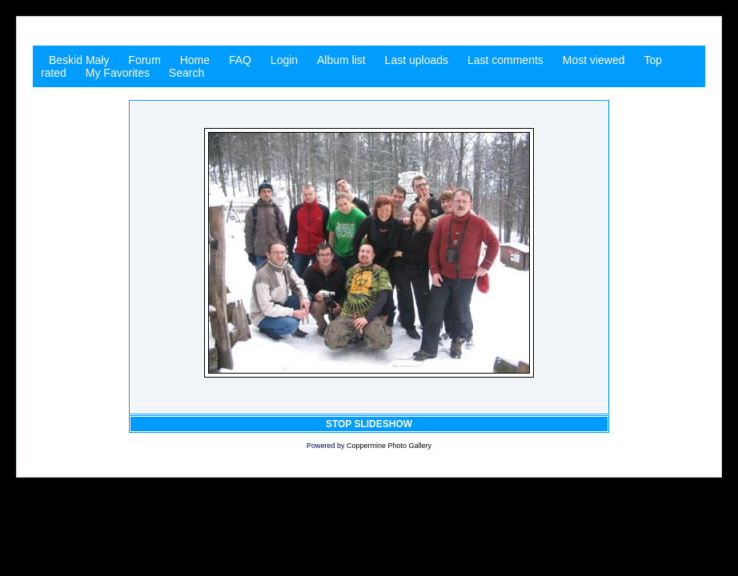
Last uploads (416, 60)
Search (186, 72)
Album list (341, 60)
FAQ (240, 60)
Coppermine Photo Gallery (389, 446)
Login (284, 60)
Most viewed (594, 60)
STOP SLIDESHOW (369, 424)
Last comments (505, 60)
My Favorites (118, 72)
